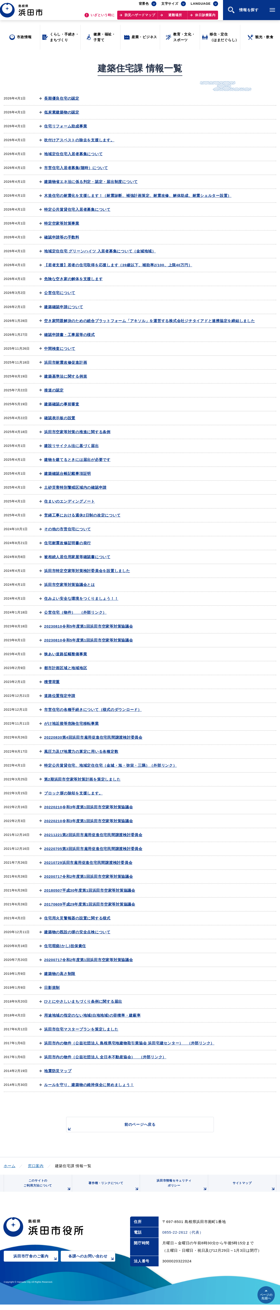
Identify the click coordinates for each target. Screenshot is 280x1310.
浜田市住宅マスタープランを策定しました (81, 1029)
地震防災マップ (57, 1071)
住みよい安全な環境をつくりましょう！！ (81, 598)
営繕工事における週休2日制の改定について (82, 515)
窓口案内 (36, 1166)
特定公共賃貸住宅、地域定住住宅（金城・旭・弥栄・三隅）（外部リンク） (110, 765)
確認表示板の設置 (59, 418)
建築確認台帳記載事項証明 (67, 473)
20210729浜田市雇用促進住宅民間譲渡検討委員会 (88, 862)
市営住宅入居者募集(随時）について (76, 168)
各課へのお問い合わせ (91, 1265)
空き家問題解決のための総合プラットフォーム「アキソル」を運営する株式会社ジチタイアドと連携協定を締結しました (149, 321)
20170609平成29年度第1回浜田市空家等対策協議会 (89, 904)
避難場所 (175, 17)
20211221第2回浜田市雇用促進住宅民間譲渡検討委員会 (93, 835)
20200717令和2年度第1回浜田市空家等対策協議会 (88, 876)
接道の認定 (54, 390)
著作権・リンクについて (112, 1190)
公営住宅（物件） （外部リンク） (75, 612)
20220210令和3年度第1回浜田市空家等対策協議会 (88, 807)
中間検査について (59, 348)
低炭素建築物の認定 (61, 112)
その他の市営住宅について (67, 529)
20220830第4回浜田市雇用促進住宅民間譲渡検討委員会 (93, 737)
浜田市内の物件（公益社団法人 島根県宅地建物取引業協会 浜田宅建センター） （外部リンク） (129, 1043)
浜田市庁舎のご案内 (35, 1265)
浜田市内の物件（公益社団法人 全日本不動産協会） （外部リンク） (105, 1057)
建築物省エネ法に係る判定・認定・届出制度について (91, 182)
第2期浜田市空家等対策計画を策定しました (82, 779)
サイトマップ (253, 1190)
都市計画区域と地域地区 (65, 668)
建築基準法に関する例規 (65, 376)
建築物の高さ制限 (59, 974)
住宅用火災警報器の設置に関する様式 (77, 918)
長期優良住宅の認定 (61, 98)
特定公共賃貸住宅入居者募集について (77, 209)
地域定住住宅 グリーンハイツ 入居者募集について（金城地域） (100, 251)
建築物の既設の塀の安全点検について (77, 932)
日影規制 (52, 987)
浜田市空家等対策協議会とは (69, 584)
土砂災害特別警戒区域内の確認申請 (75, 487)
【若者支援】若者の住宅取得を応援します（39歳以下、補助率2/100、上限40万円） (118, 265)
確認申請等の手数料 (61, 237)
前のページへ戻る (134, 1127)
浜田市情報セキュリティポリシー (180, 1188)
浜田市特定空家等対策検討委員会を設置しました (87, 571)
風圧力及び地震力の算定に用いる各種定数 (81, 751)
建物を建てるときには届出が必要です (77, 459)
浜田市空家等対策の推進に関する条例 (77, 432)
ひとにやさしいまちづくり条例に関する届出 (83, 1001)
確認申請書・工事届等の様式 (69, 335)
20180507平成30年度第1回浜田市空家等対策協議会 (89, 890)
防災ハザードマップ (140, 17)
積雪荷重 (52, 682)
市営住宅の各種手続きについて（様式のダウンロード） (93, 709)
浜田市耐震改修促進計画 (65, 362)
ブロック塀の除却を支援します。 (73, 793)
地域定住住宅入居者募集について (73, 154)
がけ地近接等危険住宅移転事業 (71, 723)
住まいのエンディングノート (69, 501)
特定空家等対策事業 (61, 223)
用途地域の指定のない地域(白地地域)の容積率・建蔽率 (92, 1015)
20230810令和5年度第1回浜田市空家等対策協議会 (88, 626)
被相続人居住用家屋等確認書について (77, 557)
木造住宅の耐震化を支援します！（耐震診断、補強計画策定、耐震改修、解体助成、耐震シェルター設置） (137, 195)
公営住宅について (59, 293)
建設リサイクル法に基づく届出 (71, 446)
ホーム (9, 1166)
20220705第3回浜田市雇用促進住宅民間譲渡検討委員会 (93, 849)
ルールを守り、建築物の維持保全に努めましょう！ (89, 1085)
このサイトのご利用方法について (46, 1188)
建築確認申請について (63, 307)
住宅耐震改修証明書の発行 (67, 543)
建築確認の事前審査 (61, 404)
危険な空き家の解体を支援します (73, 279)
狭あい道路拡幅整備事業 (65, 654)
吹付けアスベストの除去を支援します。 (79, 140)
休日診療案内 (205, 17)
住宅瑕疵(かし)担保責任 (65, 946)
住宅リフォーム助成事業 (65, 126)
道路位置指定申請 (59, 696)
